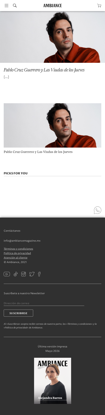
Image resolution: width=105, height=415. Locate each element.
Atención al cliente (15, 257)
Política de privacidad (17, 253)
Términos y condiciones (18, 249)
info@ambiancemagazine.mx (22, 240)
